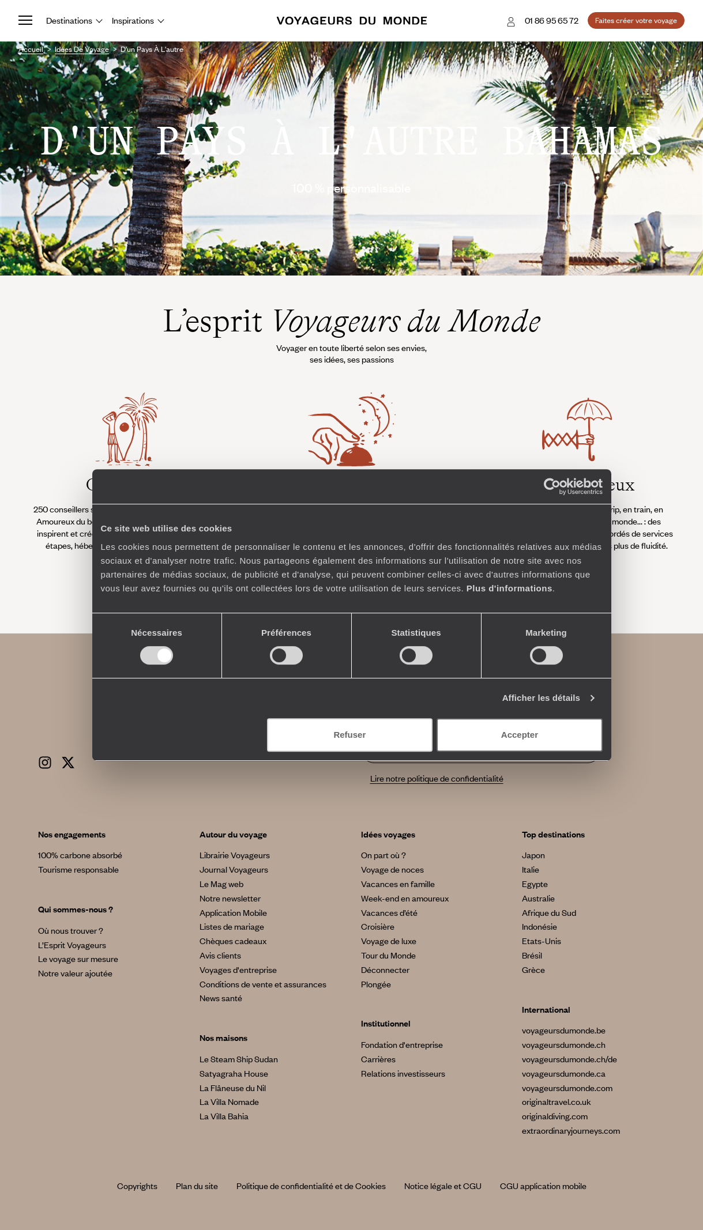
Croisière (377, 926)
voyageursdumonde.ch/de (569, 1059)
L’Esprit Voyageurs (72, 944)
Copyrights (137, 1185)
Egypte (535, 883)
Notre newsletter (230, 898)
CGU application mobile (543, 1185)
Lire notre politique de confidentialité (436, 778)
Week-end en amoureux (405, 898)
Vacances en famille (398, 883)
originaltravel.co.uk (556, 1101)
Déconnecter (385, 969)
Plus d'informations (509, 588)
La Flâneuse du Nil (233, 1087)
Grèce (533, 969)
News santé (221, 997)
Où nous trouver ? (70, 930)
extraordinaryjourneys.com (571, 1130)
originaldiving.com (555, 1116)
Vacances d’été (389, 912)
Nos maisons (223, 1037)
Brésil (532, 955)
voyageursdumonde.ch (564, 1044)
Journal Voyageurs (234, 869)
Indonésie (539, 926)
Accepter (519, 734)
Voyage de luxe (388, 940)
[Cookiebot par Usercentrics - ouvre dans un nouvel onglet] (552, 486)
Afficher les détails (541, 698)
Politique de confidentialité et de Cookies (311, 1185)
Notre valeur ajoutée (75, 973)
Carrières (378, 1059)
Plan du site (197, 1185)
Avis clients (220, 955)
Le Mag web (221, 883)
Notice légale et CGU (443, 1185)
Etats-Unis (541, 940)
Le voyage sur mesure (78, 958)
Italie (530, 869)
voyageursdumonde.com (567, 1087)
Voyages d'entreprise (238, 969)
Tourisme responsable (78, 869)
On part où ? (383, 855)
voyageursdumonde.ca (564, 1073)
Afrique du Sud (549, 912)
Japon (533, 855)
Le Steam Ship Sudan (239, 1059)
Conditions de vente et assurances (263, 984)
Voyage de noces (392, 869)
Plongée (376, 984)
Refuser (349, 734)
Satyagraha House (234, 1073)
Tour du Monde (388, 955)
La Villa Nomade (229, 1101)
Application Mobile (233, 912)
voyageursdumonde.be (564, 1030)
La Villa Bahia (224, 1116)
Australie (538, 898)
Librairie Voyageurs (235, 855)
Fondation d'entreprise (402, 1044)
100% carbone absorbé (80, 855)
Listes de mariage (232, 926)
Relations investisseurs (403, 1073)
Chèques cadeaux (233, 940)
